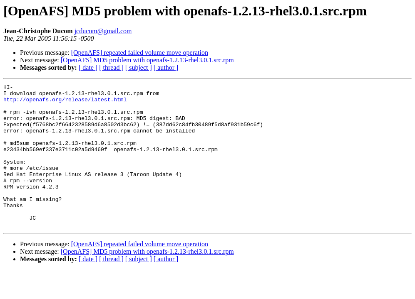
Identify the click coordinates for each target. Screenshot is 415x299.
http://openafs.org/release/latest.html (65, 103)
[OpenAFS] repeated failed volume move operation (139, 52)
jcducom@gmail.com (103, 30)
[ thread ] (111, 67)
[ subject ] (138, 67)
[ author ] (166, 67)
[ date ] (88, 67)
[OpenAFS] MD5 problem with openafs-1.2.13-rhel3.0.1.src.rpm (147, 60)
